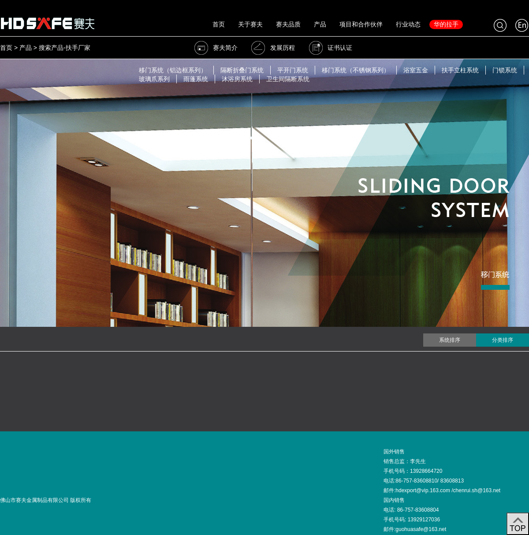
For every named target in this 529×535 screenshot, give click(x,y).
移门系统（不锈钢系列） (356, 70)
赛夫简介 (216, 47)
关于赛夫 (250, 24)
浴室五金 (415, 70)
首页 (218, 24)
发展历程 (273, 47)
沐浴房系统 (237, 78)
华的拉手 (446, 24)
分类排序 (502, 340)
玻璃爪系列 (154, 78)
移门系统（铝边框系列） (173, 70)
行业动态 (408, 24)
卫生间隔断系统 (287, 78)
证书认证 (330, 47)
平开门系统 (292, 70)
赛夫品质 (288, 24)
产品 (320, 24)
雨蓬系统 (195, 78)
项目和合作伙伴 (361, 24)
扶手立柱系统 (460, 70)
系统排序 (449, 340)
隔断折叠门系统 (242, 70)
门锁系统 (504, 70)
